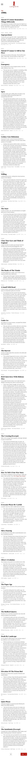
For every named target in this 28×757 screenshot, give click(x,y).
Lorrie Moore (4, 201)
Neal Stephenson (5, 130)
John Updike (4, 578)
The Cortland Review (15, 604)
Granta (8, 344)
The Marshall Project (20, 43)
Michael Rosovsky (5, 630)
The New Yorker (12, 234)
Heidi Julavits (4, 264)
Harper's (12, 665)
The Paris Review (16, 428)
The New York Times (12, 201)
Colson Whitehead (5, 749)
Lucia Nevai (3, 524)
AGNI (11, 630)
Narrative (11, 85)
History (6, 32)
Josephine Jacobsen (6, 313)
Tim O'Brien (3, 498)
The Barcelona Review (12, 694)
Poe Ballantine (4, 553)
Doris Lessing (4, 234)
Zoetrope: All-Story (12, 264)
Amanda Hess (4, 28)
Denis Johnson (4, 85)
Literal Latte (11, 553)
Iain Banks (3, 344)
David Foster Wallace (6, 428)
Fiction (2, 62)
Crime (2, 32)
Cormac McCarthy (5, 466)
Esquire (9, 578)
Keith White (3, 166)
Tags (2, 10)
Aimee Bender (4, 723)
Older (23, 754)
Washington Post (12, 58)
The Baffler (17, 166)
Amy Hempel (4, 370)
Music (2, 17)
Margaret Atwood (5, 665)
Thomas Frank (10, 166)
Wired (11, 130)
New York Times (12, 28)
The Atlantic (10, 280)
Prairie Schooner (15, 313)
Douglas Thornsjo (5, 604)
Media (10, 32)
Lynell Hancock (11, 43)
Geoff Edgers (4, 58)
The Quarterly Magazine (13, 370)
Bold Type (11, 723)
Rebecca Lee (4, 280)
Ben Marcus (4, 694)
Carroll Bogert (4, 43)
